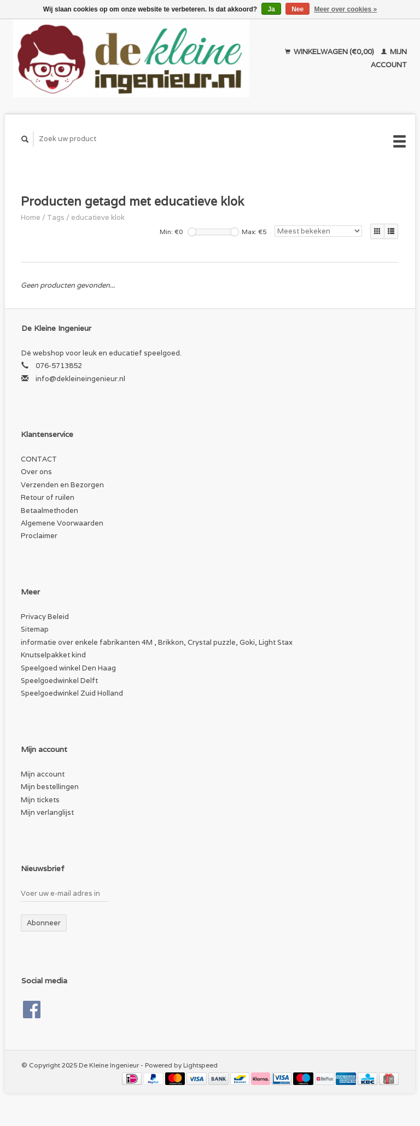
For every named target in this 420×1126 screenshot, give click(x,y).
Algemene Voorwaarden (62, 523)
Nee (297, 9)
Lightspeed (200, 1065)
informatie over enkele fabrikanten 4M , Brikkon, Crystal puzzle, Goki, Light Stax (157, 642)
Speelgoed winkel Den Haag (68, 668)
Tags (56, 217)
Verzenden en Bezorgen (62, 484)
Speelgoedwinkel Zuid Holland (72, 693)
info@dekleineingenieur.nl (80, 378)
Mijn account (43, 774)
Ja (271, 9)
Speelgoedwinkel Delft (59, 680)
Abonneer (44, 922)
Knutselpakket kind (53, 655)
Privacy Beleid (45, 616)
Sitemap (35, 629)
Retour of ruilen (47, 497)
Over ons (36, 471)
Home (30, 217)
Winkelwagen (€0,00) (330, 51)
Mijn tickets (40, 799)
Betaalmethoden (49, 510)
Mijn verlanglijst (47, 812)
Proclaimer (39, 535)
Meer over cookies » (345, 9)
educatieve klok (98, 217)
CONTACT (39, 459)
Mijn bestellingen (50, 786)
